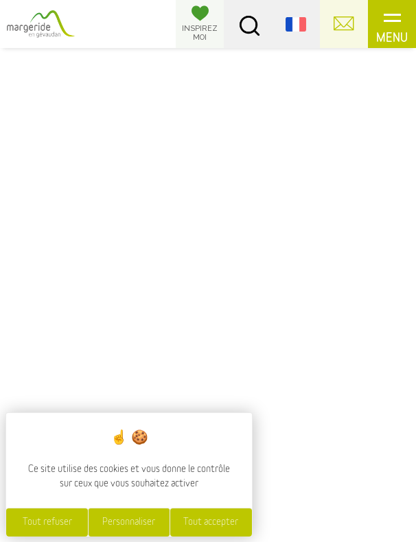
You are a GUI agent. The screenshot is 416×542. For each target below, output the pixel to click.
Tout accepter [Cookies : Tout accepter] (210, 522)
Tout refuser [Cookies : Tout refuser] (47, 522)
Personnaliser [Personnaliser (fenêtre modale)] (128, 522)
